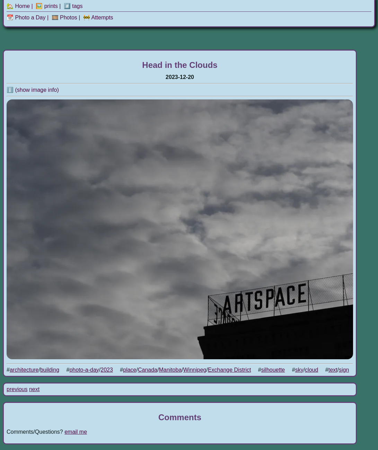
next (34, 389)
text (332, 370)
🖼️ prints (47, 6)
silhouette (273, 370)
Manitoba (170, 370)
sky (299, 370)
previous (17, 389)
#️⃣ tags (73, 6)
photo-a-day (84, 370)
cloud (311, 370)
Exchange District (229, 370)
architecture (24, 370)
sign (344, 370)
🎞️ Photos (64, 17)
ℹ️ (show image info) (33, 90)
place (129, 370)
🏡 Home (18, 6)
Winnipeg (194, 370)
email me (75, 432)
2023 (106, 370)
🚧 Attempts (98, 17)
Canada (147, 370)
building (49, 370)
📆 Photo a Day (26, 17)
